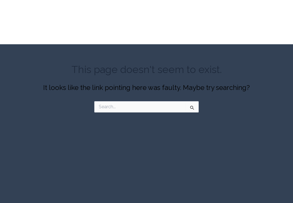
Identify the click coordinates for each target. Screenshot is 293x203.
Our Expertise (110, 39)
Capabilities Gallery (153, 39)
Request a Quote (199, 39)
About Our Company (65, 39)
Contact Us (238, 39)
